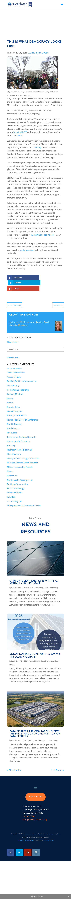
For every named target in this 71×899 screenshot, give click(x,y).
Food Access (12, 423)
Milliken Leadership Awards (20, 462)
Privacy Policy (29, 835)
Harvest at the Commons (18, 436)
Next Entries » (57, 765)
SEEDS (19, 135)
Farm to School (14, 402)
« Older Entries (14, 765)
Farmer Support (14, 406)
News (9, 466)
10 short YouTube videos (42, 234)
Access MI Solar (14, 372)
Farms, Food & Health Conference (22, 414)
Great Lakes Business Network (21, 432)
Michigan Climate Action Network (22, 457)
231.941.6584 (28, 811)
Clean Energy (12, 336)
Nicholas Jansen (16, 582)
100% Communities (16, 367)
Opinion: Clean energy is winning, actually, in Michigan (33, 577)
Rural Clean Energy (15, 483)
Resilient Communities (17, 479)
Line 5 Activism (14, 449)
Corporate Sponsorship (18, 384)
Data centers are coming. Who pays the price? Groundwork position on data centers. (35, 729)
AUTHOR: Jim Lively (38, 53)
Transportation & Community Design (24, 500)
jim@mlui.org (21, 320)
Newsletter (12, 470)
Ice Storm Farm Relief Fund (19, 444)
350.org (37, 147)
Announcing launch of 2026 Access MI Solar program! (34, 650)
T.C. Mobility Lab (14, 496)
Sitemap (20, 835)
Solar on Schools (14, 487)
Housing (11, 440)
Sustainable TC (20, 132)
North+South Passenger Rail (20, 474)
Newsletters (12, 352)
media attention (27, 250)
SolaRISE (11, 492)
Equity (10, 393)
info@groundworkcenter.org (34, 814)
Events (10, 397)
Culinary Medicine (15, 389)
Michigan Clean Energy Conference (23, 453)
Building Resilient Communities (21, 376)
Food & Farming (14, 419)
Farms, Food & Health (17, 410)
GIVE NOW (35, 792)
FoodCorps (12, 427)
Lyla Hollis (14, 656)
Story (48, 835)
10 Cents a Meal (14, 363)
